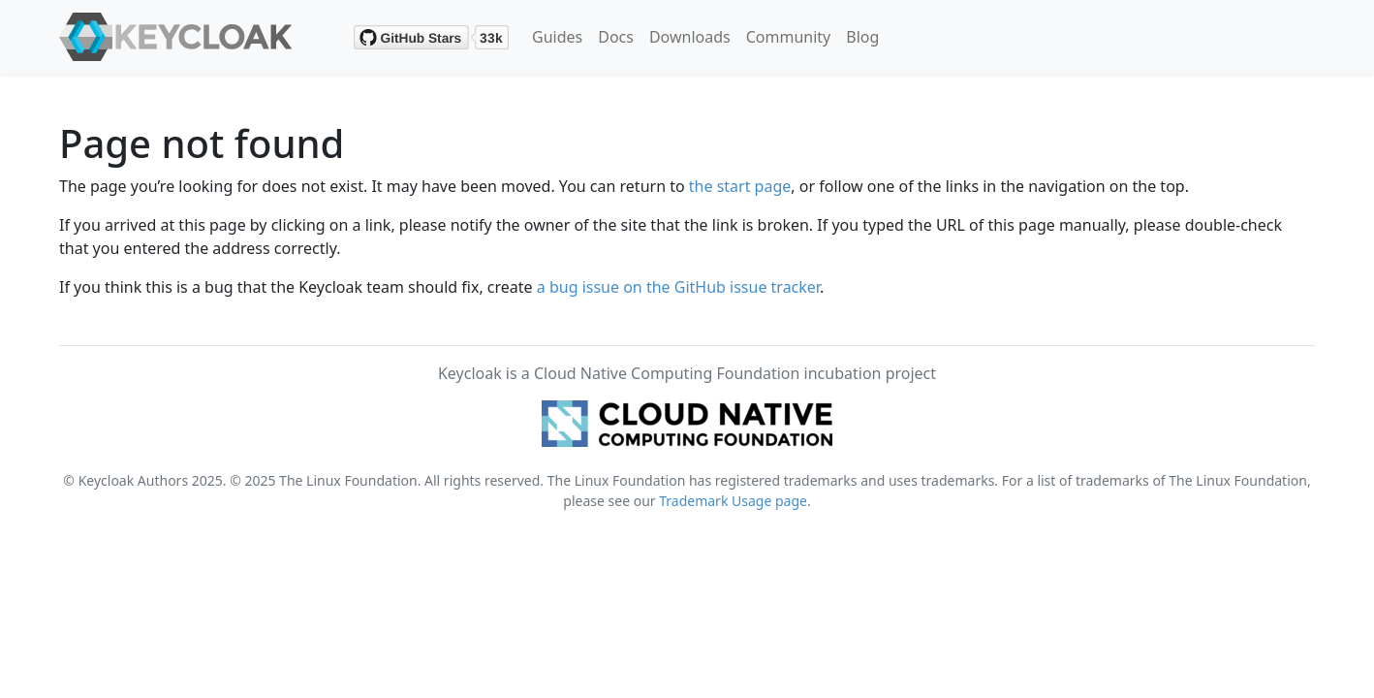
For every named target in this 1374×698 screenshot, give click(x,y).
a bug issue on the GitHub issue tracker (678, 287)
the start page (740, 186)
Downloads (690, 37)
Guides (557, 37)
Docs (616, 37)
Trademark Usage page (733, 501)
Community (788, 37)
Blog (862, 37)
